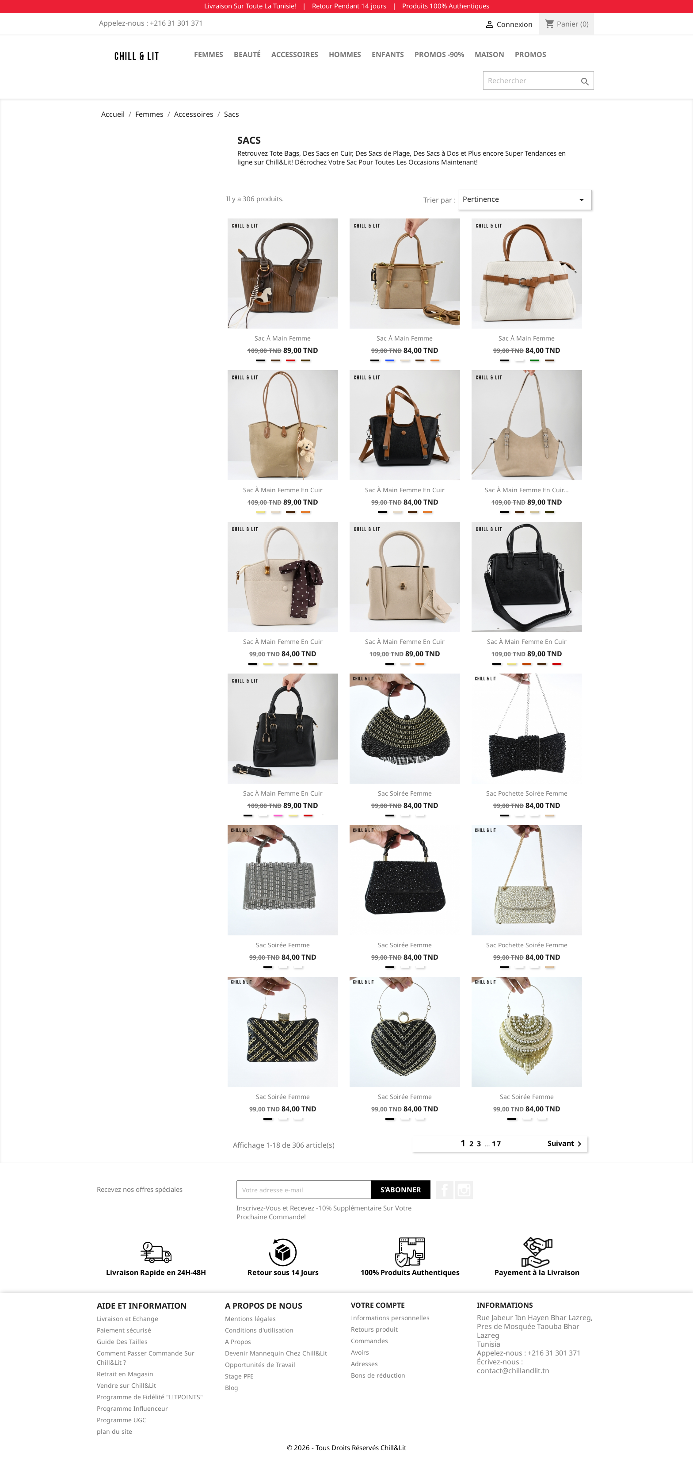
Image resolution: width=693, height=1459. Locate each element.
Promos (530, 54)
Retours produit (374, 1329)
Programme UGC (121, 1420)
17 (497, 1144)
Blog (231, 1387)
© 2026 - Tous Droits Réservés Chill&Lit (346, 1447)
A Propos (238, 1341)
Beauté (247, 54)
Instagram (464, 1190)
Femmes (208, 54)
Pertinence (525, 199)
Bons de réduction (378, 1375)
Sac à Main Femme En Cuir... (527, 490)
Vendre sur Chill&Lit (126, 1385)
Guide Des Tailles (122, 1341)
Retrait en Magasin (125, 1374)
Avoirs (360, 1352)
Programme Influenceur (132, 1408)
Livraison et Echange (127, 1318)
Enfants (388, 54)
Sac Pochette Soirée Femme (526, 793)
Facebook (444, 1190)
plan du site (114, 1431)
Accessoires (294, 54)
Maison (489, 54)
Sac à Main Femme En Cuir (283, 490)
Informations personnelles (390, 1317)
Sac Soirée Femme (405, 793)
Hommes (345, 54)
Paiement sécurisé (124, 1330)
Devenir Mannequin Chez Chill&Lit (276, 1353)
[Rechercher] (538, 80)
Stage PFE (239, 1376)
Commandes (369, 1340)
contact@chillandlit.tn (513, 1370)
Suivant (566, 1144)
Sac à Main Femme (283, 338)
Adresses (364, 1363)
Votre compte (378, 1305)
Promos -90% (439, 54)
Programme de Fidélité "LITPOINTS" (150, 1397)
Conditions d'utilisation (259, 1330)
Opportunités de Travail (260, 1364)
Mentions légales (250, 1318)
